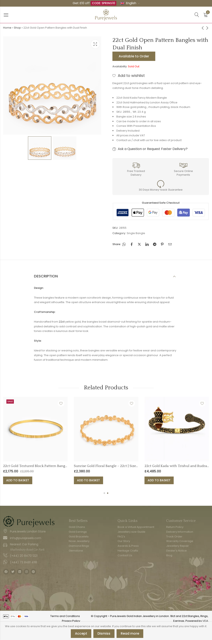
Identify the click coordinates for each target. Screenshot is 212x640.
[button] (104, 493)
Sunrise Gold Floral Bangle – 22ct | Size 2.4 (123, 466)
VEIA (205, 621)
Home (7, 28)
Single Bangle (136, 233)
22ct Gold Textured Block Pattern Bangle (51, 466)
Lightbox (95, 44)
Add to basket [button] (34, 480)
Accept (81, 633)
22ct (62, 322)
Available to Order (134, 56)
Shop (17, 28)
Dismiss (104, 633)
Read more (130, 633)
